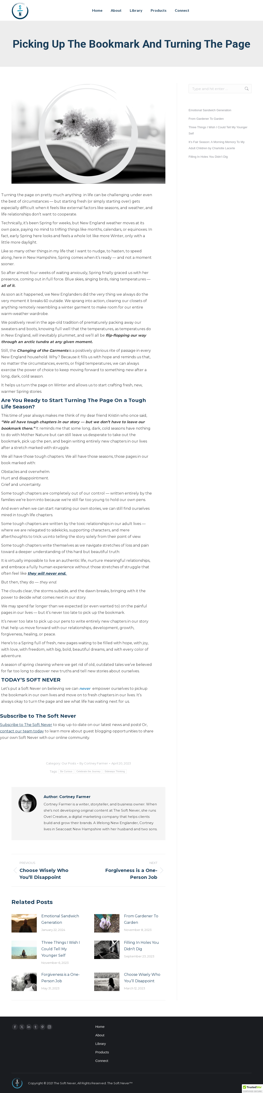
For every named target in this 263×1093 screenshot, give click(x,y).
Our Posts (69, 763)
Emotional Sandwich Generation (60, 919)
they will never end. (47, 573)
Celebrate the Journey (88, 771)
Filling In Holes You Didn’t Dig (141, 945)
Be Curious (66, 771)
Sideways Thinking (115, 771)
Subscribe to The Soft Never (26, 725)
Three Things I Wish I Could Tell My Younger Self (60, 949)
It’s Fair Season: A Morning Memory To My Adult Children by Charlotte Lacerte (217, 145)
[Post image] (24, 923)
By (93, 763)
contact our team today (22, 731)
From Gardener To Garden (141, 919)
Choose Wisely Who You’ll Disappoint (142, 977)
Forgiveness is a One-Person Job (60, 977)
